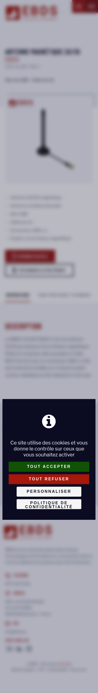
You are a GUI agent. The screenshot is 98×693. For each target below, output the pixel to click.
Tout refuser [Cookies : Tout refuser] (49, 479)
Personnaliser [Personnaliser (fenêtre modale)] (49, 491)
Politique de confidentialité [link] (49, 505)
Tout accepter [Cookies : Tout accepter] (49, 466)
